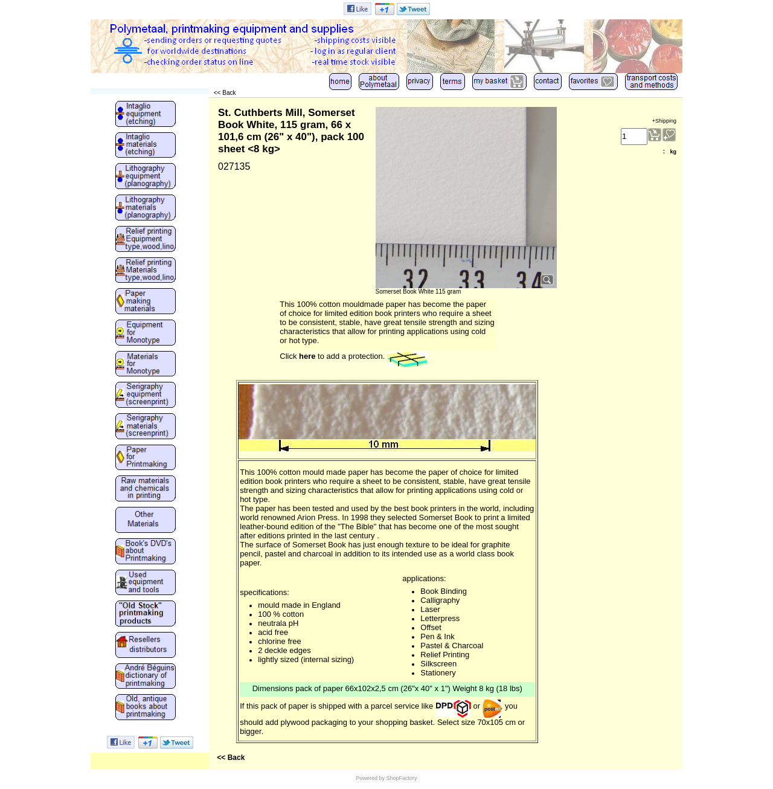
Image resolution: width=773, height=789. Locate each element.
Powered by (370, 778)
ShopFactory (401, 778)
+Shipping (664, 121)
